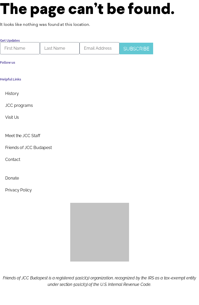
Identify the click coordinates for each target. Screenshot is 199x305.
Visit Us (12, 117)
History (12, 93)
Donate (12, 178)
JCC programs (19, 105)
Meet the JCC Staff (22, 135)
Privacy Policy (18, 190)
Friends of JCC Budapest (28, 147)
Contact (12, 159)
